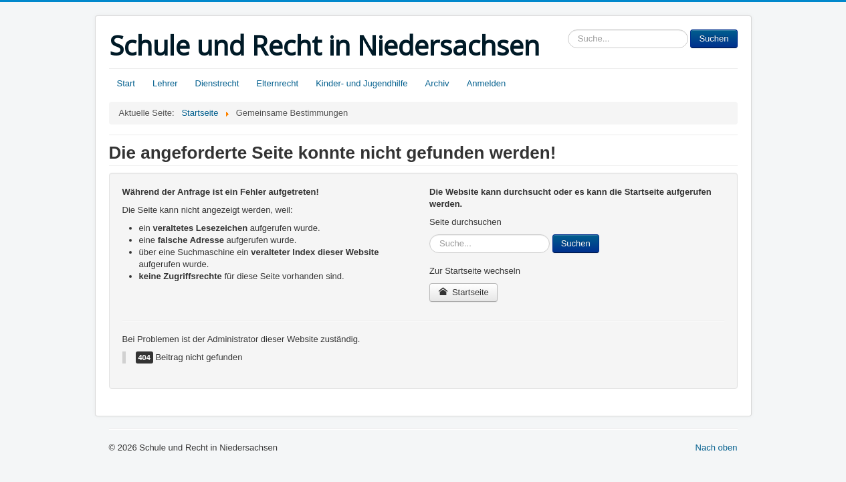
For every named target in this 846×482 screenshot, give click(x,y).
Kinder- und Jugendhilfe (361, 83)
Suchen (713, 38)
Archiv (437, 83)
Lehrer (165, 83)
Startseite (463, 292)
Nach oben (717, 448)
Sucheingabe (429, 234)
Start (126, 83)
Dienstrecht (217, 83)
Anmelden (486, 83)
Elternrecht (277, 83)
